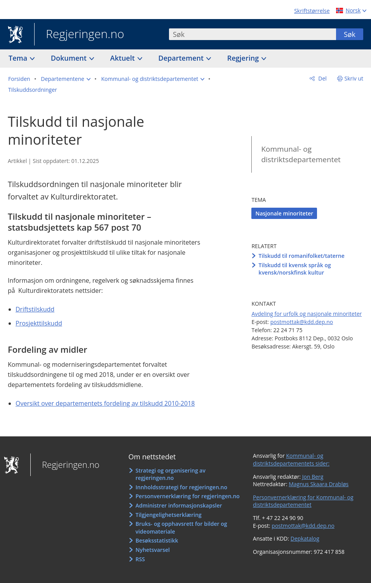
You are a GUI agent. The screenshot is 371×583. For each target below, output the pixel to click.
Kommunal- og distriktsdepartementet (300, 154)
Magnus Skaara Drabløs (318, 484)
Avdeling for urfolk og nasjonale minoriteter (306, 313)
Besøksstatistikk (157, 540)
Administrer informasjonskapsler (179, 505)
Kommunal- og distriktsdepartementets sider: (291, 459)
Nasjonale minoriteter (284, 213)
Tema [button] (19, 58)
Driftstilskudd (35, 309)
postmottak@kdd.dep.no (301, 322)
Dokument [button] (70, 58)
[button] (66, 79)
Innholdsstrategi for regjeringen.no (181, 487)
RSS (140, 559)
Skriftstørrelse (311, 10)
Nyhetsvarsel (153, 549)
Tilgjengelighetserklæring (169, 514)
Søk (349, 34)
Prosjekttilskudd (39, 323)
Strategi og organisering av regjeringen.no (171, 474)
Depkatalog (305, 538)
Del (322, 78)
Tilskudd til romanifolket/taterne (302, 255)
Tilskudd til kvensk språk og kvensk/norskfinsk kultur (295, 269)
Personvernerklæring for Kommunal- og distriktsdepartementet (303, 501)
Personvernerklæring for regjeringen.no (188, 496)
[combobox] (252, 34)
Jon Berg (313, 476)
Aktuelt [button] (123, 58)
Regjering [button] (244, 58)
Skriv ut (354, 78)
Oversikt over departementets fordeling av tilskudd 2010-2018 (105, 403)
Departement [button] (182, 58)
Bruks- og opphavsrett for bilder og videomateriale (181, 527)
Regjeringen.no (79, 35)
